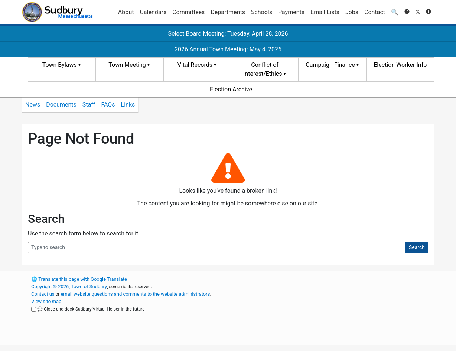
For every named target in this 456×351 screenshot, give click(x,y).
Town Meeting (127, 64)
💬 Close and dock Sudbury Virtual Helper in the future (91, 309)
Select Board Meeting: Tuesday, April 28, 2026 (228, 33)
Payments (291, 12)
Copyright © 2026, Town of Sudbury (69, 286)
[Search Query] (217, 247)
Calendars (153, 12)
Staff (88, 104)
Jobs (351, 12)
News (32, 104)
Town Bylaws (59, 64)
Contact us (43, 294)
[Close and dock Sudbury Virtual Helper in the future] (33, 309)
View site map (46, 301)
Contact (374, 12)
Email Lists (324, 12)
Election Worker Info (400, 64)
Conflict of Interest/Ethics (262, 69)
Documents (61, 104)
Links (128, 104)
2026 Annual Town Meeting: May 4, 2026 (228, 49)
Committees (188, 12)
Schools (261, 12)
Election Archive (231, 89)
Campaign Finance (330, 64)
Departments (228, 12)
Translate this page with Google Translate (79, 279)
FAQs (108, 104)
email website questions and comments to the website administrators (135, 294)
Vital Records (194, 64)
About (126, 12)
